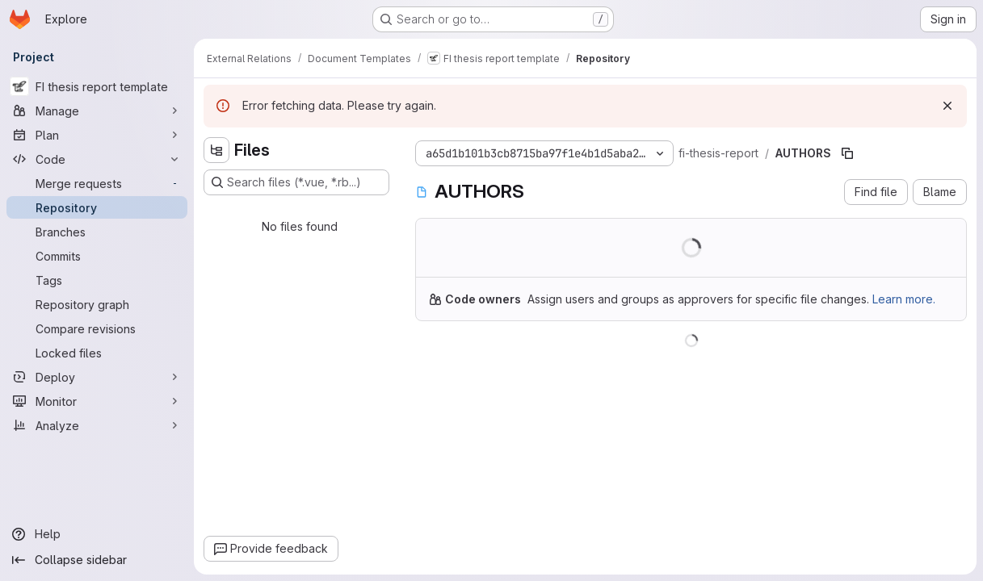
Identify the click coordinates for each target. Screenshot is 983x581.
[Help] (96, 534)
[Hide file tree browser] (216, 150)
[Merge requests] (96, 183)
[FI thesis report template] (96, 86)
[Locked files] (96, 352)
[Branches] (96, 231)
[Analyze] (96, 425)
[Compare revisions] (96, 328)
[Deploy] (96, 377)
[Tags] (96, 280)
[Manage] (96, 110)
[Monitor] (96, 401)
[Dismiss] (947, 105)
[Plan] (96, 134)
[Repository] (96, 207)
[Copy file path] (847, 153)
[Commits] (96, 256)
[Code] (96, 159)
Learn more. (903, 299)
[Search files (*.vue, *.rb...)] (296, 182)
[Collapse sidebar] (96, 560)
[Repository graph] (96, 304)
